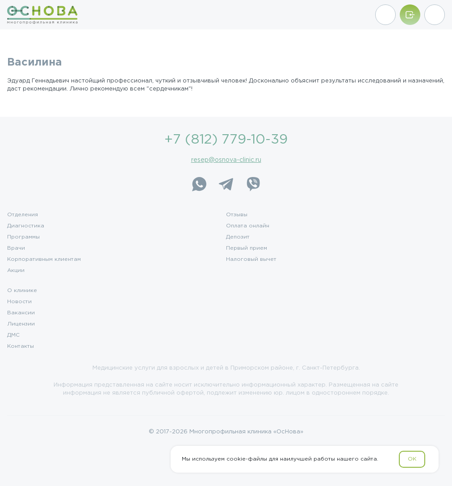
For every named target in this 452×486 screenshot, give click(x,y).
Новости (19, 302)
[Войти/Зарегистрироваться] (410, 14)
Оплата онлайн (247, 226)
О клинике (22, 290)
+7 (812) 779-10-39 (226, 140)
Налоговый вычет (251, 259)
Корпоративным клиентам (44, 259)
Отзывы (236, 215)
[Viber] (253, 184)
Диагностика (25, 226)
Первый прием (246, 248)
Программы (23, 237)
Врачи (16, 248)
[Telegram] (226, 184)
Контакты (20, 346)
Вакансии (21, 313)
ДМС (13, 335)
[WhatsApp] (199, 184)
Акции (16, 270)
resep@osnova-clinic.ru (226, 160)
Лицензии (21, 324)
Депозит (238, 237)
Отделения (22, 215)
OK (412, 459)
